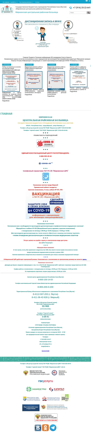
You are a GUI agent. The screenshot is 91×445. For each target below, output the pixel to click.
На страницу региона (26, 2)
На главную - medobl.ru (9, 2)
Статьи (37, 2)
